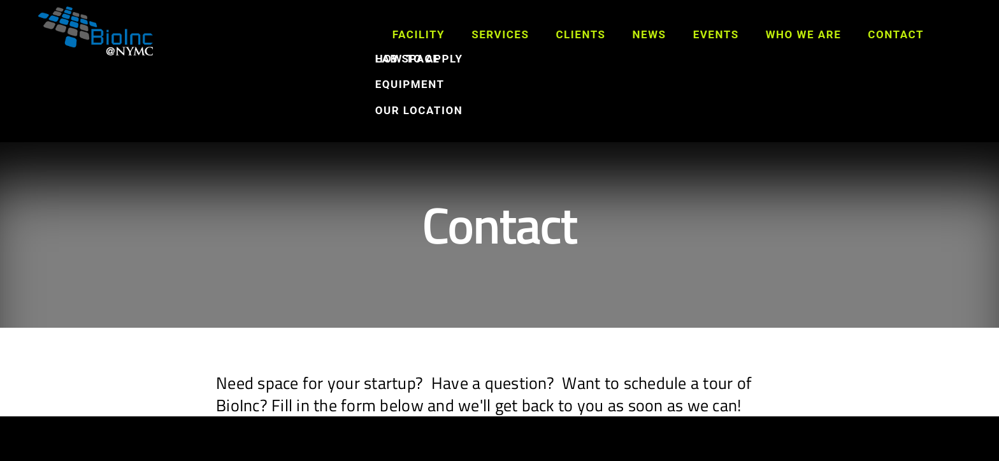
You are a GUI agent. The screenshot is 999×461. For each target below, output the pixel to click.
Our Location (419, 110)
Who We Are (804, 34)
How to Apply (419, 58)
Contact (896, 34)
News (649, 34)
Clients (580, 34)
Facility (418, 34)
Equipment (410, 84)
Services (500, 34)
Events (716, 34)
